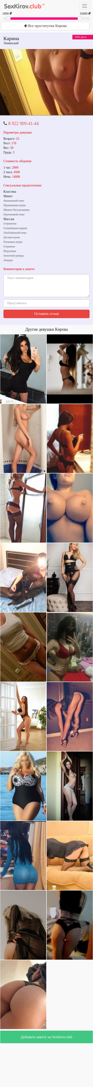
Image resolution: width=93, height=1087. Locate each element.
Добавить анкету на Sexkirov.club (46, 1037)
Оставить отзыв (46, 314)
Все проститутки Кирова (45, 26)
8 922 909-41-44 (23, 123)
